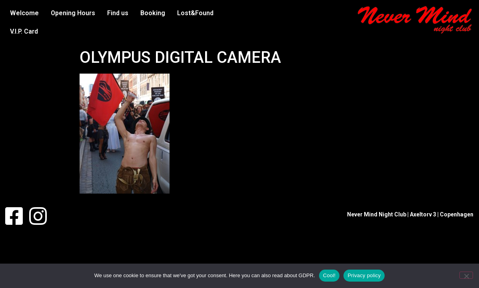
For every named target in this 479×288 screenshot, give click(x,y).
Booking (152, 13)
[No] (466, 275)
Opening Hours (73, 13)
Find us (117, 13)
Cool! (329, 275)
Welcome (24, 13)
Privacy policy (364, 275)
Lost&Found (195, 13)
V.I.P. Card (24, 31)
